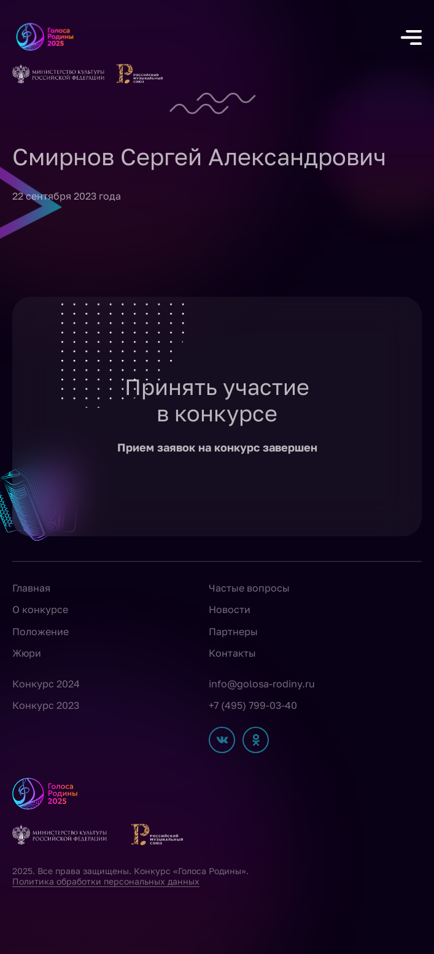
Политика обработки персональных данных (106, 881)
